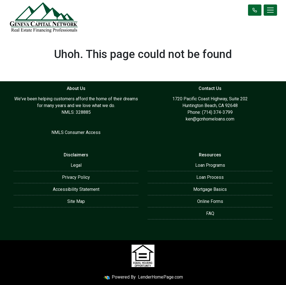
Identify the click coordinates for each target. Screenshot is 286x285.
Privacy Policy (76, 177)
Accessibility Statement (76, 189)
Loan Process (210, 177)
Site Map (76, 201)
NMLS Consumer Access (76, 132)
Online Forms (210, 201)
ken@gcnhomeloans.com (210, 119)
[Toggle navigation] (270, 10)
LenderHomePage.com (160, 277)
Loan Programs (210, 165)
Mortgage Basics (210, 189)
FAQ (210, 213)
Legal (76, 165)
